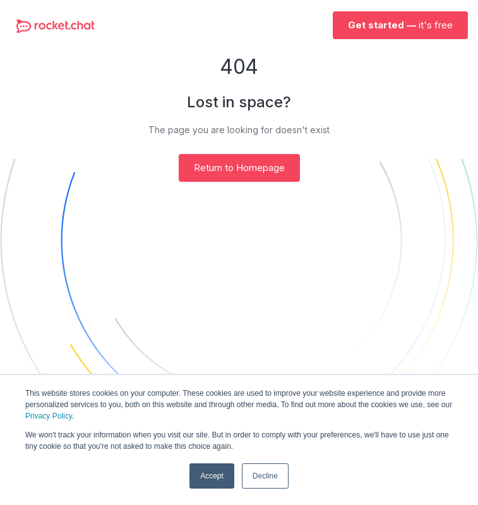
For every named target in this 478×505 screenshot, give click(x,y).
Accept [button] (212, 476)
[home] (52, 25)
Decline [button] (265, 476)
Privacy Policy (48, 416)
